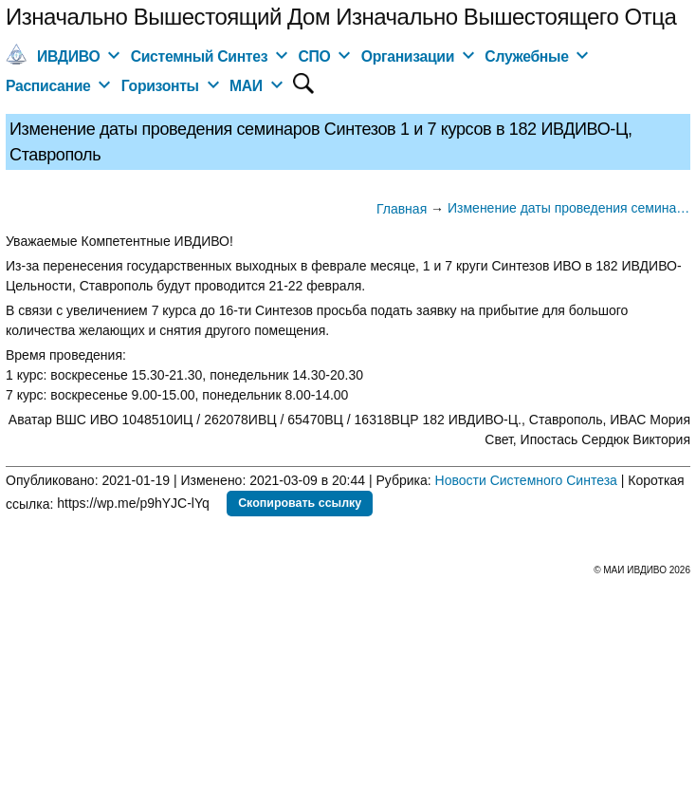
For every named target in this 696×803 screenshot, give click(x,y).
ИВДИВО (68, 56)
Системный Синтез (199, 56)
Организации (407, 56)
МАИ (246, 86)
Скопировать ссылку (299, 503)
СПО (314, 56)
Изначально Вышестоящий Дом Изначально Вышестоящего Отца (341, 16)
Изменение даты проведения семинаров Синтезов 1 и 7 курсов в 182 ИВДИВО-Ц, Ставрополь (569, 207)
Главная (401, 208)
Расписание (48, 86)
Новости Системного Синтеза (526, 480)
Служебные (526, 56)
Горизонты (160, 86)
